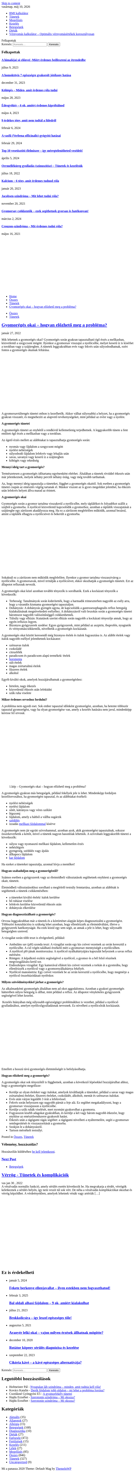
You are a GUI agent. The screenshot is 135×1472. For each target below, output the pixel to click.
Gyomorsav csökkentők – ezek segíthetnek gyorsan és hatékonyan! (45, 211)
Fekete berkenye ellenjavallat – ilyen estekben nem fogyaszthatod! (59, 1288)
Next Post (9, 1159)
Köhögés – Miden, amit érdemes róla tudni (29, 90)
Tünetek (14, 16)
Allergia (14, 1424)
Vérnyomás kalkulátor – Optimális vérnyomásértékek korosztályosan (51, 34)
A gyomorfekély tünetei (57, 1393)
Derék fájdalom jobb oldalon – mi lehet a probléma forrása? (67, 1390)
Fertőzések (15, 1441)
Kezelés (14, 23)
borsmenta (15, 659)
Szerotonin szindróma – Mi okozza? (53, 1397)
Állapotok (15, 1420)
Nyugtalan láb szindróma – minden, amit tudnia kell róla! (65, 1386)
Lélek (12, 1448)
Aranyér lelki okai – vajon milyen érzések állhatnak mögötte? (56, 1333)
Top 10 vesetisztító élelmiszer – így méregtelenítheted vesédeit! (42, 150)
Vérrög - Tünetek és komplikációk (35, 1174)
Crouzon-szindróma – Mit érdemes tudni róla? (32, 226)
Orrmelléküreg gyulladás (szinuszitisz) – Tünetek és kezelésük (42, 165)
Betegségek (16, 27)
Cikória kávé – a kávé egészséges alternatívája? (45, 1362)
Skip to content (11, 3)
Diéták (13, 30)
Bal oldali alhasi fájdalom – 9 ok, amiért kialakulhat (49, 1303)
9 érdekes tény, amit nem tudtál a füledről (29, 120)
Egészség (15, 1437)
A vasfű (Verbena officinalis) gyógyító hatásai (31, 135)
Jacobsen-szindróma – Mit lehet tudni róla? (30, 196)
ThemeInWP (63, 1468)
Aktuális (14, 1417)
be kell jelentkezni (43, 1151)
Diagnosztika (17, 1431)
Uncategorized (18, 1462)
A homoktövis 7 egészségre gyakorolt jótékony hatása (36, 75)
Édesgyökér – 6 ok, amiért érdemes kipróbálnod (33, 105)
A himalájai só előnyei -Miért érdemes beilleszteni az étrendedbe (44, 60)
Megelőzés (15, 20)
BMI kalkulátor (18, 13)
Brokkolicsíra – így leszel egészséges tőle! (40, 1318)
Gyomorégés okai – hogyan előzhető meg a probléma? (54, 324)
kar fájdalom (17, 857)
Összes (13, 313)
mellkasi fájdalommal (32, 823)
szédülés (14, 820)
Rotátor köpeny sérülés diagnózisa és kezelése (44, 1348)
